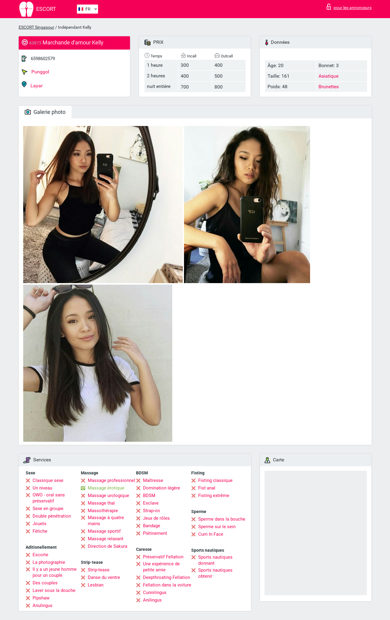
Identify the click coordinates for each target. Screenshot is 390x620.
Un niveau (42, 488)
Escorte (40, 554)
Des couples (45, 583)
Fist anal (206, 488)
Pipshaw (41, 598)
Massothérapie (103, 510)
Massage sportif (104, 531)
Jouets (39, 523)
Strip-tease (98, 570)
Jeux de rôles (156, 518)
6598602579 (43, 58)
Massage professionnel (111, 480)
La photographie (49, 562)
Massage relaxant (105, 538)
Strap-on (151, 510)
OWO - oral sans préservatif (49, 498)
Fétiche (40, 531)
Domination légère (161, 488)
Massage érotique (106, 488)
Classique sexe (48, 480)
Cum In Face (210, 534)
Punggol (35, 72)
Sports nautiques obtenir (215, 573)
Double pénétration (52, 516)
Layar (32, 85)
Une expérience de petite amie (161, 567)
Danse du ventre (104, 577)
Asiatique (328, 76)
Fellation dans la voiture (167, 585)
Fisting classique (215, 480)
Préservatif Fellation (163, 557)
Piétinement (155, 533)
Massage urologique (108, 495)
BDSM (149, 495)
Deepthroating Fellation (166, 577)
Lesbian (95, 585)
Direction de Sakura (107, 546)
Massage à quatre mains (106, 520)
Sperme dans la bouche (221, 519)
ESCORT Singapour (36, 27)
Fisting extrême (213, 495)
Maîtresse (153, 480)
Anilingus (152, 600)
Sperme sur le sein (217, 526)
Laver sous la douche (54, 590)
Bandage (151, 525)
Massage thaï (101, 503)
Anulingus (42, 605)
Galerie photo (45, 112)
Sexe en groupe (48, 508)
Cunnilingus (154, 592)
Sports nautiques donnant (215, 560)
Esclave (151, 503)
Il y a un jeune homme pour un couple (55, 572)
